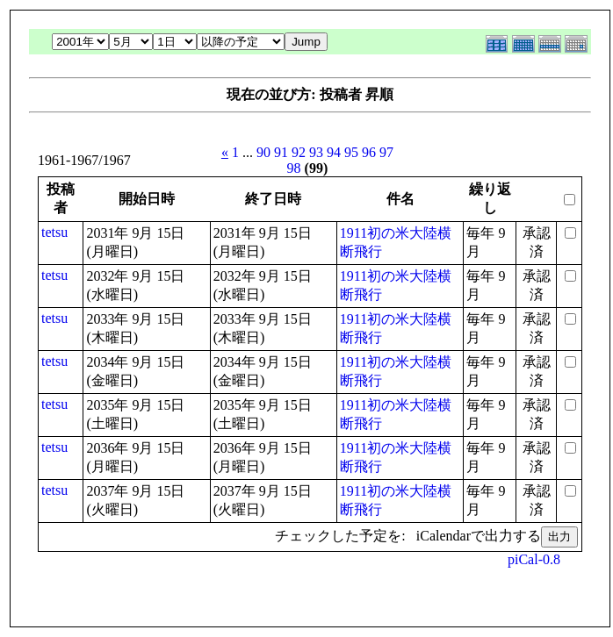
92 (299, 152)
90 (263, 152)
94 (334, 152)
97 (386, 152)
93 (316, 152)
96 (369, 152)
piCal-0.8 (534, 559)
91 (281, 152)
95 (351, 152)
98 (294, 168)
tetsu (54, 232)
